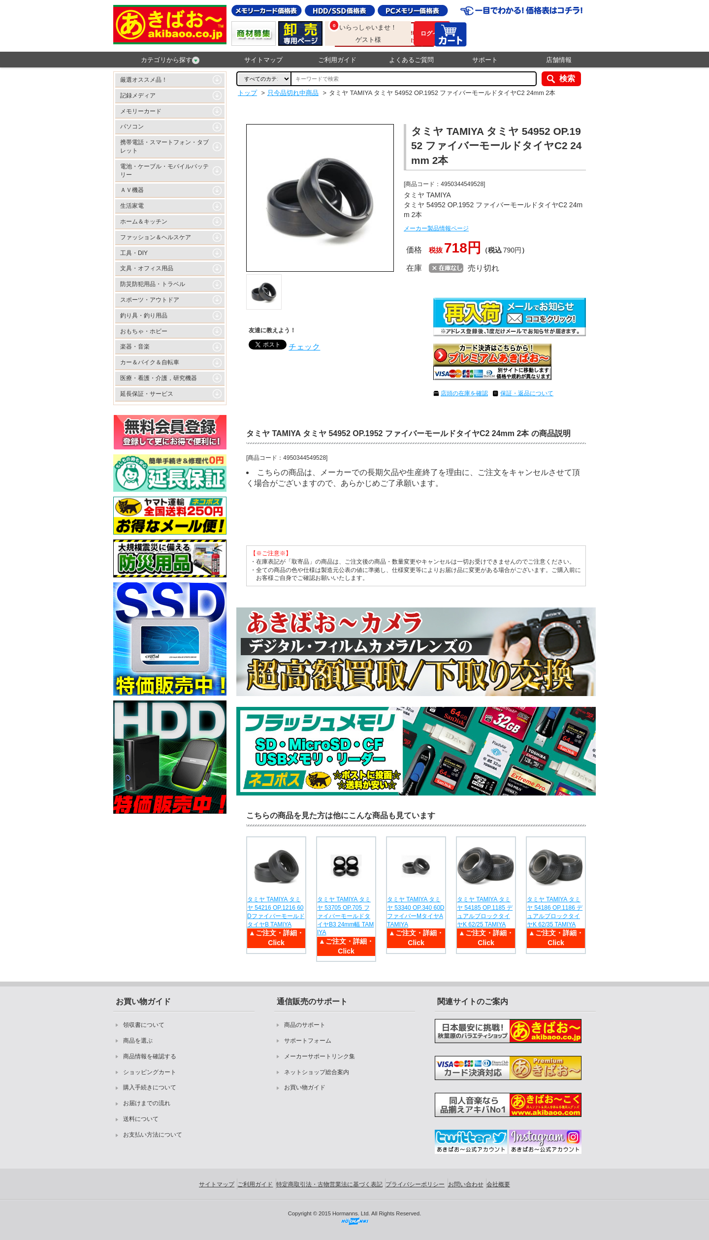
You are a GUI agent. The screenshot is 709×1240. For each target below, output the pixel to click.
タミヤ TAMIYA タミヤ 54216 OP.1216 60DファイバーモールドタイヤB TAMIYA (276, 911)
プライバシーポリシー (415, 1184)
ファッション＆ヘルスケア (155, 237)
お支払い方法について (152, 1134)
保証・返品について (526, 393)
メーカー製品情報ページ (436, 228)
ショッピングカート (149, 1072)
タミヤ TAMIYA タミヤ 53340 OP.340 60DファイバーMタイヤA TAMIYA (416, 911)
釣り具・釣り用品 (143, 315)
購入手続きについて (149, 1087)
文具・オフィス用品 (146, 268)
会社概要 (498, 1184)
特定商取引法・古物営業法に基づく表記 (329, 1184)
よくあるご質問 (411, 60)
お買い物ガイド (304, 1087)
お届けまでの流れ (146, 1103)
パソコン (132, 126)
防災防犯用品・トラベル (152, 284)
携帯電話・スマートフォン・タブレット (164, 146)
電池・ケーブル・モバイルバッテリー (164, 170)
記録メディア (138, 95)
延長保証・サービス (146, 393)
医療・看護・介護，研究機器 (158, 378)
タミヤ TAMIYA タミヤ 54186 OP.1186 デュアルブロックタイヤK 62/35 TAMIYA (554, 911)
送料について (141, 1118)
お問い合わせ (465, 1184)
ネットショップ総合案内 (316, 1072)
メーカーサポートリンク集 (319, 1056)
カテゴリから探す (170, 60)
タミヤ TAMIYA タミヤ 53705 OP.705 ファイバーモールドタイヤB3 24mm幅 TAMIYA (345, 916)
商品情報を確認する (149, 1056)
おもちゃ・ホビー (143, 331)
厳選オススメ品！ (143, 79)
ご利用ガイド (337, 60)
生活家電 (132, 205)
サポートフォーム (307, 1040)
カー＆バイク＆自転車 (149, 362)
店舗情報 (559, 60)
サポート (485, 60)
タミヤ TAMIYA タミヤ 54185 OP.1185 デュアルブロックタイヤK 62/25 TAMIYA (485, 911)
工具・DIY (134, 253)
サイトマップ (263, 60)
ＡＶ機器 (132, 190)
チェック (304, 347)
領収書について (143, 1024)
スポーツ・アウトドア (149, 299)
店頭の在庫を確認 (464, 393)
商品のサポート (304, 1024)
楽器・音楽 (135, 346)
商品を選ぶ (138, 1040)
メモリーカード (140, 111)
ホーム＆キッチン (143, 221)
